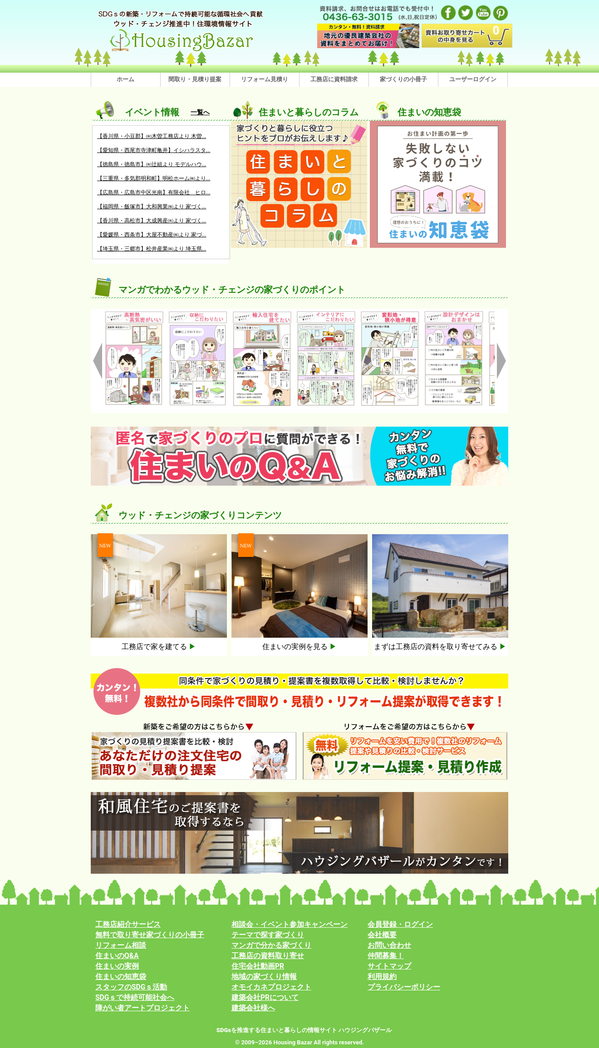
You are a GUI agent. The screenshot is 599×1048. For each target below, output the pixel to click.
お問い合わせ (389, 945)
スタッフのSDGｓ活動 (131, 987)
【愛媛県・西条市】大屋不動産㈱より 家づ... (151, 234)
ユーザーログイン (472, 79)
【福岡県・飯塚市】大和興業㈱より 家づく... (151, 206)
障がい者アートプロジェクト (142, 1008)
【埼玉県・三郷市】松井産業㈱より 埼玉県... (151, 249)
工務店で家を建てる (159, 646)
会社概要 (382, 935)
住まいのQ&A (117, 956)
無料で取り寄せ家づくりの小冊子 (149, 935)
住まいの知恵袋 (120, 977)
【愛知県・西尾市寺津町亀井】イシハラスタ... (154, 150)
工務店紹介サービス (128, 924)
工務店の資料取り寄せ (267, 956)
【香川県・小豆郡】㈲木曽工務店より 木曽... (151, 136)
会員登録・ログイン (400, 924)
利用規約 (382, 977)
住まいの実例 (117, 966)
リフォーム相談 (120, 945)
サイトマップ (389, 966)
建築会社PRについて (265, 998)
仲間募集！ (386, 956)
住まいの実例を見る (299, 646)
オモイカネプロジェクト (271, 987)
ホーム (125, 79)
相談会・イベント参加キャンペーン (289, 924)
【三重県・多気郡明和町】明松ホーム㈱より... (154, 178)
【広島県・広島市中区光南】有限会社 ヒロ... (154, 192)
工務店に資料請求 (334, 79)
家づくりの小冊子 (403, 79)
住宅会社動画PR (257, 966)
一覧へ (200, 112)
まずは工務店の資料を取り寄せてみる (440, 646)
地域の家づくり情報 (264, 977)
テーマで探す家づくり (267, 935)
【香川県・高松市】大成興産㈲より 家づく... (151, 220)
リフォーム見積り (264, 79)
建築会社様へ (253, 1008)
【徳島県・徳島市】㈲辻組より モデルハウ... (151, 164)
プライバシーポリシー (404, 987)
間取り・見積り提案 (194, 79)
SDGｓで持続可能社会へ (134, 998)
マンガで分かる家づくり (271, 945)
